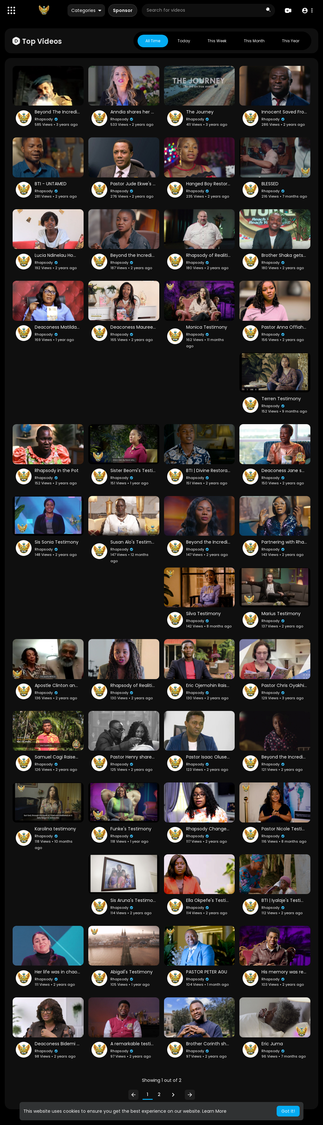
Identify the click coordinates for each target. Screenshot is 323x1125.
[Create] (288, 10)
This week (217, 40)
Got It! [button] (288, 1111)
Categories (86, 10)
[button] (11, 10)
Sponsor (122, 10)
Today (184, 40)
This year (290, 40)
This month (254, 40)
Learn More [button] (214, 1111)
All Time (152, 40)
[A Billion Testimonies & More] (43, 10)
